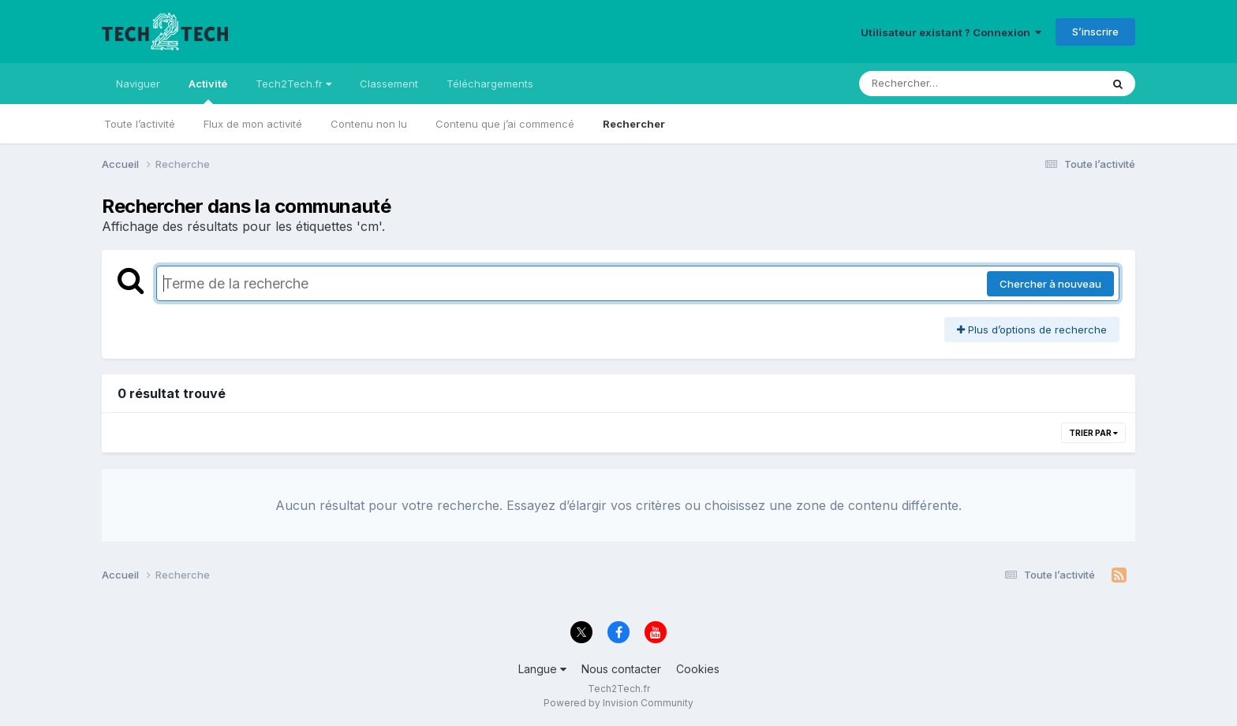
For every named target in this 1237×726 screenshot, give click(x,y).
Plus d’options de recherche (1032, 329)
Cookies (697, 669)
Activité (208, 90)
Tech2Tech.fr (293, 83)
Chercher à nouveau (1050, 283)
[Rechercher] (934, 83)
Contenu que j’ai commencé (504, 123)
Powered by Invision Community (618, 703)
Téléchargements (490, 83)
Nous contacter (621, 669)
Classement (389, 83)
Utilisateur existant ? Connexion (951, 32)
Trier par (1093, 432)
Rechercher (634, 123)
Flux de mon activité (253, 123)
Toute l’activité (139, 123)
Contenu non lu (369, 123)
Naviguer (138, 83)
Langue (542, 669)
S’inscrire (1095, 31)
